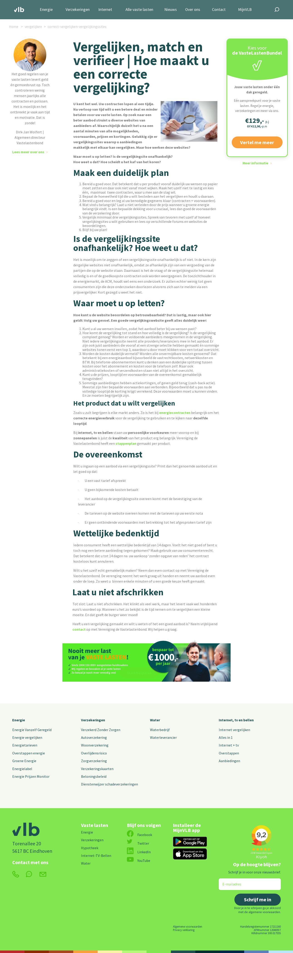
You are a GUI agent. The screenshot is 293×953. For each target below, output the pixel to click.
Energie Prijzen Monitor (30, 776)
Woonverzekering (94, 745)
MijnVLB (245, 9)
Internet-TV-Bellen (96, 855)
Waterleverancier (163, 737)
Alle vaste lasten (139, 9)
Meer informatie (255, 163)
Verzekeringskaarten (97, 768)
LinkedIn (139, 852)
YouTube (138, 860)
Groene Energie (24, 761)
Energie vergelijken (27, 737)
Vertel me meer (257, 142)
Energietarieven (24, 745)
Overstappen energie (28, 753)
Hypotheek (89, 848)
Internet (105, 9)
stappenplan (126, 443)
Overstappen (229, 753)
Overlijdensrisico (94, 753)
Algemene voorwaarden (187, 926)
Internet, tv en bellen (236, 720)
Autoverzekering (94, 737)
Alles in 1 (226, 737)
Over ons (192, 9)
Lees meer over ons (28, 152)
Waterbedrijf (160, 729)
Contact (219, 9)
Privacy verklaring (184, 930)
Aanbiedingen (229, 761)
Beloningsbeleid (93, 776)
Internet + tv (229, 745)
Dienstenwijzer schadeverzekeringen (109, 784)
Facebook (139, 834)
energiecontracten (174, 412)
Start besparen (139, 673)
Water (155, 720)
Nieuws (170, 9)
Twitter (138, 843)
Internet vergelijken (234, 729)
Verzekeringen (78, 9)
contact (79, 629)
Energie (46, 9)
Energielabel (22, 768)
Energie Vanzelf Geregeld (32, 729)
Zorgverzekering (94, 761)
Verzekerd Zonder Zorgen (100, 729)
